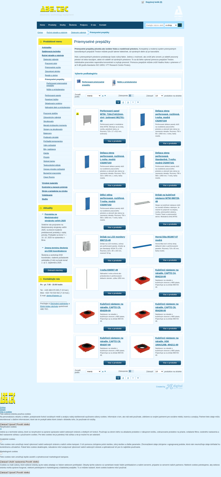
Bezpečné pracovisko (51, 173)
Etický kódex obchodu (49, 306)
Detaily (3, 410)
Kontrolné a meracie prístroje (54, 187)
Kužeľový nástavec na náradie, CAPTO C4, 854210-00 (166, 273)
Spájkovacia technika (50, 51)
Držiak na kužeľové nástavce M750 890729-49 (167, 198)
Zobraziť (149, 96)
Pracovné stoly (50, 63)
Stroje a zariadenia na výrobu (54, 191)
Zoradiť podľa (78, 95)
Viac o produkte (115, 141)
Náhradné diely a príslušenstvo (56, 107)
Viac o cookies (6, 412)
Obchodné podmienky (59, 304)
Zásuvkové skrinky (51, 71)
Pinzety (45, 157)
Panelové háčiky (50, 99)
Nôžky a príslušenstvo (127, 82)
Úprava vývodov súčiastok (53, 169)
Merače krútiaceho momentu (54, 125)
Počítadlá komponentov (52, 141)
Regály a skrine (50, 75)
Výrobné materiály (49, 183)
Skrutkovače (48, 121)
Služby (44, 199)
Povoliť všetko (23, 424)
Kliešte (45, 153)
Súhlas (3, 407)
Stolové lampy (48, 161)
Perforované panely (52, 95)
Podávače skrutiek (50, 137)
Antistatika (45, 47)
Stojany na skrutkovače (52, 129)
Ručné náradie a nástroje (52, 55)
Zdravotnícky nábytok (51, 117)
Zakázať (4, 424)
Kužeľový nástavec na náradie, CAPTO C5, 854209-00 (111, 307)
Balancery (47, 133)
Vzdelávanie (46, 195)
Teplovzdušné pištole (51, 165)
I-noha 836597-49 (109, 270)
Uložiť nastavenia (17, 462)
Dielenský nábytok (50, 59)
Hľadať (180, 25)
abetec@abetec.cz (54, 296)
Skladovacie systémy (52, 103)
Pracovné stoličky (50, 113)
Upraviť (12, 424)
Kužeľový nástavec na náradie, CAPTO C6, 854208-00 (166, 307)
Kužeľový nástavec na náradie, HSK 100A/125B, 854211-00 (166, 341)
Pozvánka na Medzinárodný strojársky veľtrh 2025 (55, 217)
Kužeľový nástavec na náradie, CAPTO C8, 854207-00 (111, 341)
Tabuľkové (133, 95)
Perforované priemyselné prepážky (93, 83)
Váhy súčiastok (49, 145)
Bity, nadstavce (49, 149)
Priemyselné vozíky (52, 67)
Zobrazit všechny (55, 270)
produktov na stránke (173, 96)
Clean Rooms (48, 177)
